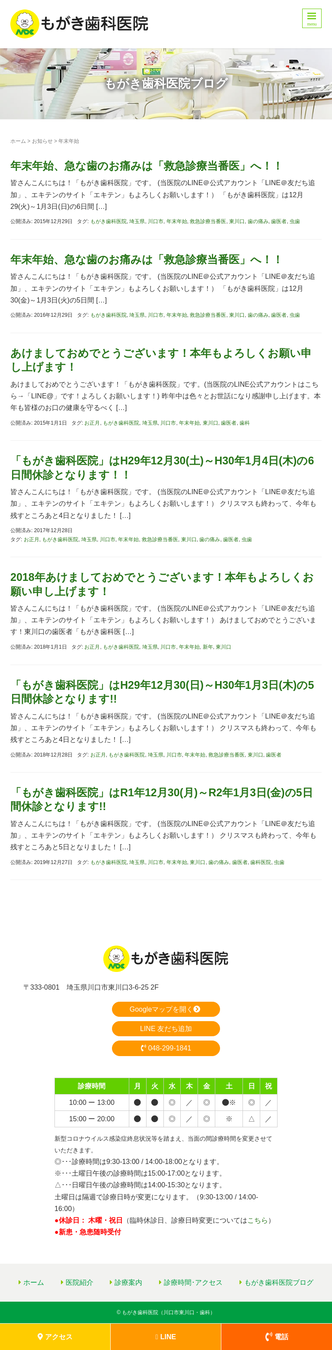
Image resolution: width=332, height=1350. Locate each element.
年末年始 (176, 221)
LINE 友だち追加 (166, 1028)
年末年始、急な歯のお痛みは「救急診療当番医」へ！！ (146, 166)
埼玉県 (137, 221)
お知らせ (42, 141)
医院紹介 (79, 1282)
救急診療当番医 (208, 221)
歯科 (244, 423)
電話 (276, 1337)
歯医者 (279, 221)
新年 (208, 647)
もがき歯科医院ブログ (278, 1282)
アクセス (55, 1337)
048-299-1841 (166, 1048)
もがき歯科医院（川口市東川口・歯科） (168, 1312)
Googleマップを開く (166, 1009)
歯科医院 (260, 862)
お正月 (92, 423)
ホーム (18, 141)
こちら (257, 1220)
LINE (166, 1337)
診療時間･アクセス (193, 1282)
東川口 (237, 221)
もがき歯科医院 (108, 221)
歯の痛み (258, 221)
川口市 (155, 221)
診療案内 (128, 1282)
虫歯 (295, 221)
